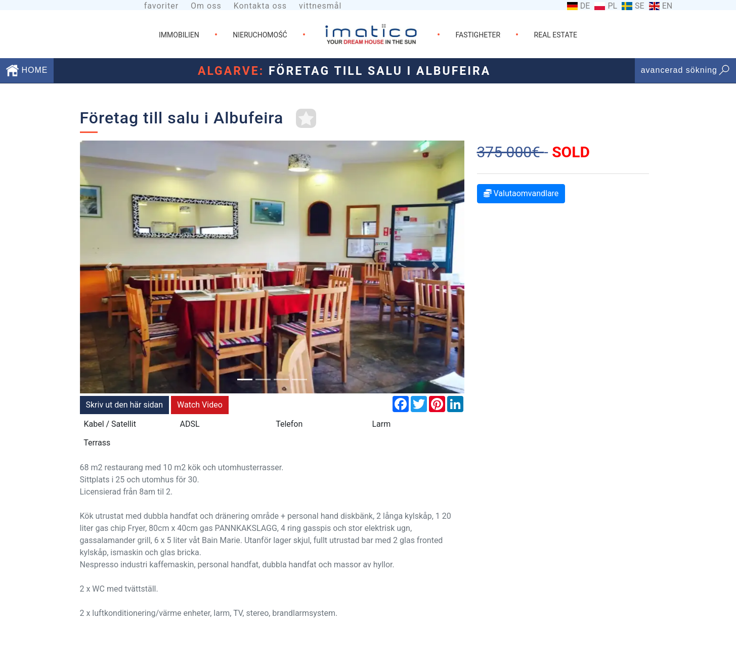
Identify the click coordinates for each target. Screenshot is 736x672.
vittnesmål (320, 6)
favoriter (161, 6)
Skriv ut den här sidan (124, 405)
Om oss (206, 6)
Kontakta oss (260, 6)
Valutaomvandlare (521, 193)
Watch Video (200, 405)
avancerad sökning (685, 70)
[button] (109, 267)
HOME (27, 70)
